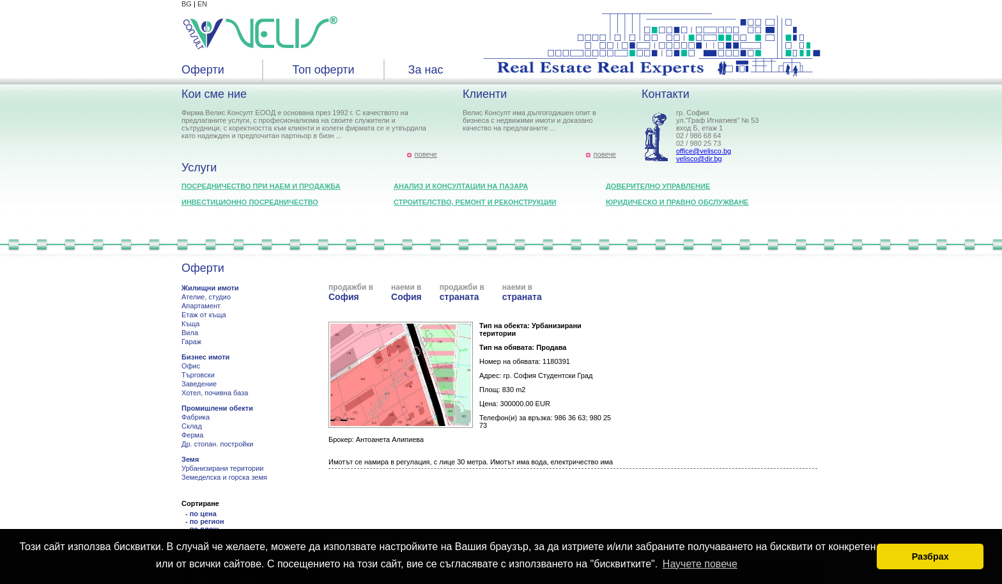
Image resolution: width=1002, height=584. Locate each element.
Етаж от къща (203, 315)
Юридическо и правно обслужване (677, 202)
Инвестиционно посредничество (249, 202)
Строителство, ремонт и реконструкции (475, 202)
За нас (425, 69)
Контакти (666, 94)
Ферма (192, 435)
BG (186, 4)
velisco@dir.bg (699, 158)
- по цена (201, 513)
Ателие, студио (206, 297)
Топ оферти (323, 69)
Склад (191, 426)
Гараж (191, 341)
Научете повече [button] (700, 563)
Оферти (202, 69)
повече (426, 154)
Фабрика (195, 417)
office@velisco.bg (703, 151)
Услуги (199, 167)
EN (202, 4)
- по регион (204, 521)
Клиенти (485, 94)
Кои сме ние (214, 94)
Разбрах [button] (930, 556)
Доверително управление (658, 186)
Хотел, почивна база (214, 393)
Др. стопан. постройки (217, 444)
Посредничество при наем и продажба (261, 186)
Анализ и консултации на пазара (461, 186)
